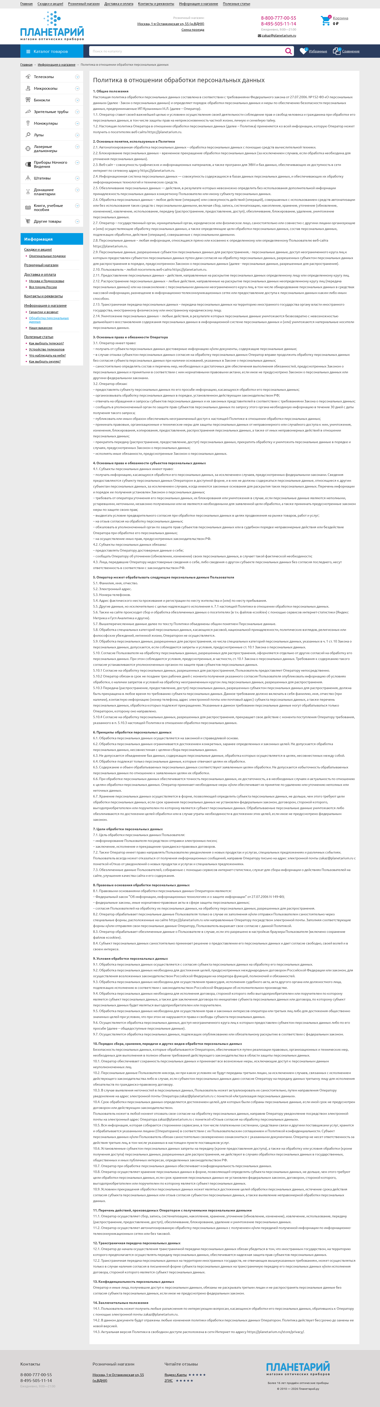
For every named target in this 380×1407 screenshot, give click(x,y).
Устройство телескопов (46, 349)
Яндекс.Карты (176, 1374)
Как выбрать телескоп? (46, 343)
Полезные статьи (236, 3)
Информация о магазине (198, 3)
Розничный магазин (84, 3)
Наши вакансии (40, 327)
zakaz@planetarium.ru (279, 35)
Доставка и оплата (118, 3)
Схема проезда (193, 29)
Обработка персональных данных (49, 320)
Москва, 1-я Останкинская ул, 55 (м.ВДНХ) (170, 23)
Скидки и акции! (50, 3)
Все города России (43, 287)
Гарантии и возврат (43, 312)
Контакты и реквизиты (156, 3)
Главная (26, 3)
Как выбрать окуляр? (45, 361)
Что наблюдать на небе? (47, 355)
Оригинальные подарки (47, 256)
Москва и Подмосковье (46, 281)
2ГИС (169, 1380)
